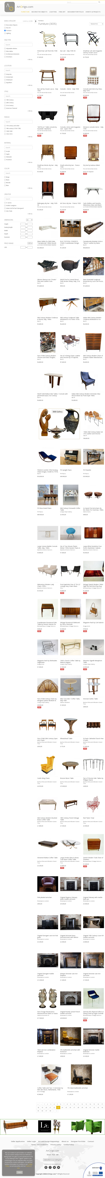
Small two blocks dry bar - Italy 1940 (47, 166)
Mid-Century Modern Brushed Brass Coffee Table (47, 819)
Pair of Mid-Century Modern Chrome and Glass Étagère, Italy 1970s (46, 356)
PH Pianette (87, 470)
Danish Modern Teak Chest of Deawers (93, 858)
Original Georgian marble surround (45, 974)
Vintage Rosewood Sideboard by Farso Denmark (70, 623)
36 (42, 1111)
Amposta (7, 74)
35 (38, 1111)
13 (85, 1104)
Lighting (53, 12)
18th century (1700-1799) (12, 128)
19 (42, 1107)
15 (93, 1104)
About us (65, 1141)
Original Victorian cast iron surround (91, 974)
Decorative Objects (39, 12)
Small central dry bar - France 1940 (69, 166)
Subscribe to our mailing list (52, 1160)
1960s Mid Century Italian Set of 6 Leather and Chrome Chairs (93, 433)
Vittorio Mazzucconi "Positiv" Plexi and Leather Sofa (46, 280)
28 (78, 1107)
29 (82, 1107)
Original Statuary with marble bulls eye (92, 898)
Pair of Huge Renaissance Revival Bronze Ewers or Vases (47, 1012)
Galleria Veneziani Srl (43, 1015)
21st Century (8, 105)
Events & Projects (93, 12)
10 (73, 1104)
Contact (91, 1141)
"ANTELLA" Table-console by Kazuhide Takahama (46, 128)
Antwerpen (8, 80)
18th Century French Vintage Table (69, 819)
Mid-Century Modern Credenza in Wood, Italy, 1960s (47, 318)
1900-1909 (8, 131)
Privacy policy (56, 1145)
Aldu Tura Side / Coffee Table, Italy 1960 (70, 699)
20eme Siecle (86, 512)
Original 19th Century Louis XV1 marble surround (93, 936)
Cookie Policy (69, 1145)
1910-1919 (8, 134)
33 (98, 1107)
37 (46, 1111)
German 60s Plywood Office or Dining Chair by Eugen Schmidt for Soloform (93, 1013)
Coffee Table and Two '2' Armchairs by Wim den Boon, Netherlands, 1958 (50, 1089)
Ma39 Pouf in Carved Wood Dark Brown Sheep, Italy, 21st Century (70, 280)
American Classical (10, 108)
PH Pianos (63, 473)
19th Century (8, 100)
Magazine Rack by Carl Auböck (93, 622)
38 (50, 1111)
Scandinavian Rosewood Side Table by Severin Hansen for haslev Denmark (46, 623)
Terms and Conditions (39, 1145)
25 (66, 1107)
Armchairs (8, 57)
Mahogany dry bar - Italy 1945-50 (47, 204)
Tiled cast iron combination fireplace (46, 1051)
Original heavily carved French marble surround (70, 1012)
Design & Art (86, 626)
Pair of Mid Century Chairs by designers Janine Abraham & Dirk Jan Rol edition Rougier (46, 700)
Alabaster (8, 157)
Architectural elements (11, 54)
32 (94, 1107)
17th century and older (11, 126)
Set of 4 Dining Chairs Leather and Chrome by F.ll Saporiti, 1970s (70, 356)
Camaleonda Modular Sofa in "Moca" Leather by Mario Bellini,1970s (92, 242)
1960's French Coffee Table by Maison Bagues (70, 661)
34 (102, 1107)
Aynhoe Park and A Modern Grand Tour (92, 703)
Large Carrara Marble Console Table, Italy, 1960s (47, 547)
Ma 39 (61, 245)
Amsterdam (8, 77)
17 (101, 1104)
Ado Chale (8, 211)
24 (62, 1107)
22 (54, 1107)
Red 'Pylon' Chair (88, 818)
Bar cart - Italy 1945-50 (67, 51)
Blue (6, 185)
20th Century (8, 103)
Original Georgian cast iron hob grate (47, 936)
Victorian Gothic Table (90, 699)
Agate (6, 154)
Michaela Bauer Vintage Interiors (92, 588)
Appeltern (8, 82)
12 (81, 1104)
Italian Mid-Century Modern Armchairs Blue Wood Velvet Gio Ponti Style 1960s (85, 395)
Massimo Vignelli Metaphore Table (92, 661)
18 (38, 1107)
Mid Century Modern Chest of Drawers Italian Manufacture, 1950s (93, 356)
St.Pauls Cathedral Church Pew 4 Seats (93, 739)
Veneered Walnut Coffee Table (47, 858)
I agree (20, 1172)
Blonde (7, 183)
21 (50, 1107)
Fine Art (62, 12)
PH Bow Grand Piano (44, 508)
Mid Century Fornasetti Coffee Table (70, 509)
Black (6, 180)
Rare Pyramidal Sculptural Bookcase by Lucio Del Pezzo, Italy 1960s (93, 280)
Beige (6, 177)
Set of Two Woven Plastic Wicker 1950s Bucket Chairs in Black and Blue (70, 547)
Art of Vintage (41, 1091)
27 (74, 1107)
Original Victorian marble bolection (91, 1051)
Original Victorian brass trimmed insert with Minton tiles (69, 936)
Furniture (25, 12)
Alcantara (7, 160)
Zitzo (61, 588)
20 (46, 1107)
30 (86, 1107)
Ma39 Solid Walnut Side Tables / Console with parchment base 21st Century (52, 395)
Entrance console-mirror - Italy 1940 (93, 128)
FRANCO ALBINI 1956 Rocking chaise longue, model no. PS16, (47, 471)
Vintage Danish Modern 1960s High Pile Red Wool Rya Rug (93, 585)
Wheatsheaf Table (66, 738)
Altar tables (8, 51)
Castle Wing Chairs (43, 778)
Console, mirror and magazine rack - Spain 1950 (70, 128)
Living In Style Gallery (66, 512)
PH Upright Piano (65, 470)
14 (89, 1104)
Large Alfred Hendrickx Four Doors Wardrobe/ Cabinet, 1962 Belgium (92, 547)
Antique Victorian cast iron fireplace (68, 974)
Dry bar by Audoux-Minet (91, 165)
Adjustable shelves (10, 48)
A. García (7, 203)
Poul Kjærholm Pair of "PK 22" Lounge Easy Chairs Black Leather (70, 585)
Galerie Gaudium (65, 702)
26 (70, 1107)
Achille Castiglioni (10, 205)
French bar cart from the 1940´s (47, 52)
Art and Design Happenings (48, 1141)
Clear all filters (27, 21)
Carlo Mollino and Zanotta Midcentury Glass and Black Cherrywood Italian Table (92, 204)
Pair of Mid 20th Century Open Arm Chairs (47, 739)
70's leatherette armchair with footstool (70, 1051)
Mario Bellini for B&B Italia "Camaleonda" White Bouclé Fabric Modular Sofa (46, 242)
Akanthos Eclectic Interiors (44, 550)
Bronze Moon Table (66, 778)
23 (58, 1107)
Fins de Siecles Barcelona (44, 54)
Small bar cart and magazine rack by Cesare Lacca (92, 52)
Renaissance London (42, 901)
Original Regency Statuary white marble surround (68, 898)
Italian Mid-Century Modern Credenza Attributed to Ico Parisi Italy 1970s (92, 318)
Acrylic (7, 151)
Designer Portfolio (76, 12)
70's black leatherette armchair (77, 1088)
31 (90, 1107)
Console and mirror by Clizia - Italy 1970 (92, 90)
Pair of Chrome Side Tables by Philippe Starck (93, 779)
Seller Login (31, 1141)
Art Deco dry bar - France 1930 (70, 203)
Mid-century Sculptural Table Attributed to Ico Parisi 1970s (69, 318)
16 (97, 1104)
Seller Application (18, 1141)
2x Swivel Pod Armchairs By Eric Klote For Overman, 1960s (93, 509)
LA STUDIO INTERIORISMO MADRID (92, 207)
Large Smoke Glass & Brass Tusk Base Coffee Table (69, 858)
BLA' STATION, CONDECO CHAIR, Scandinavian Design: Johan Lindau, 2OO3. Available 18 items (70, 242)
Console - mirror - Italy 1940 (69, 89)
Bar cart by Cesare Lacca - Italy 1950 (47, 90)
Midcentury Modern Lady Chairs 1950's (45, 585)
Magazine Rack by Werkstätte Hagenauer (47, 661)
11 (77, 1104)
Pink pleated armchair (44, 897)
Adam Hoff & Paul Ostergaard (13, 208)
